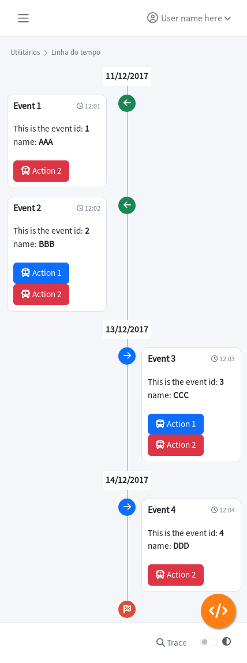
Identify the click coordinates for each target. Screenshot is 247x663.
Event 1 (27, 105)
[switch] (209, 642)
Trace (171, 642)
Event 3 (161, 358)
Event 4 (161, 509)
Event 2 (27, 207)
